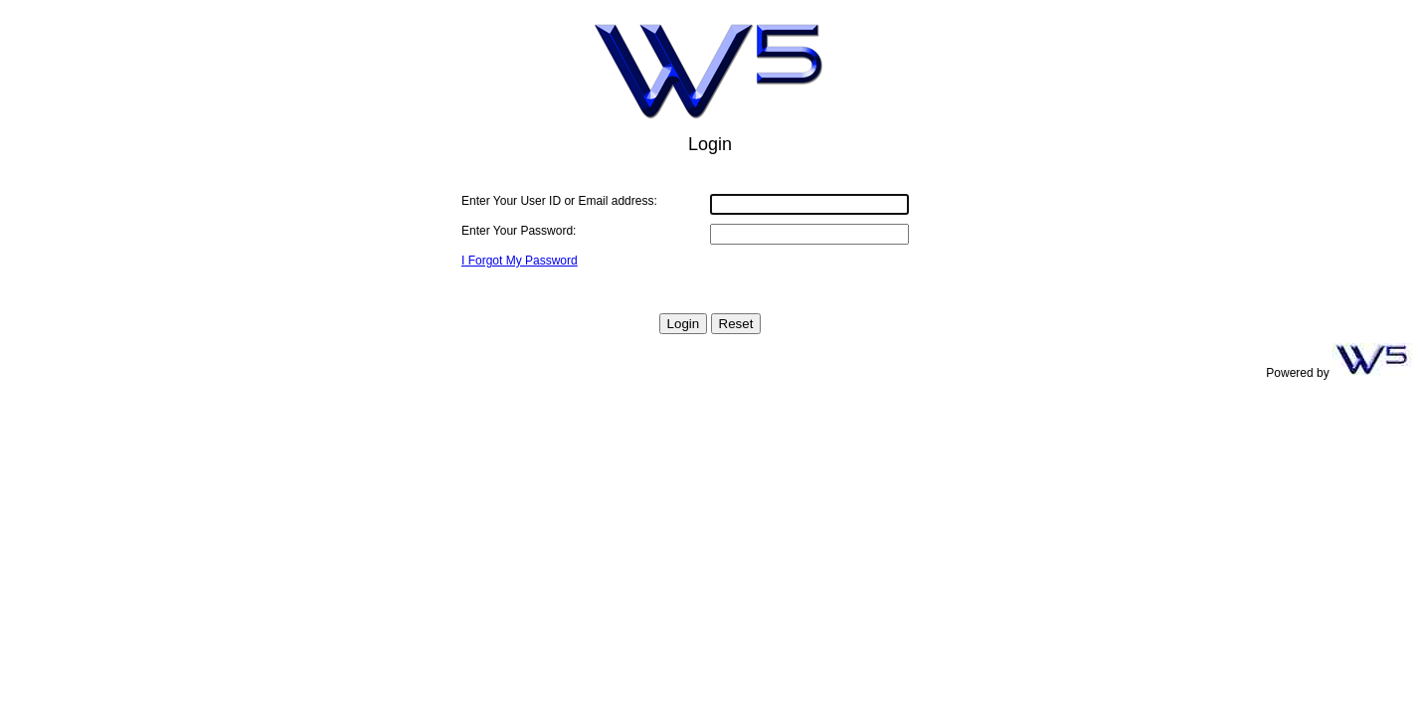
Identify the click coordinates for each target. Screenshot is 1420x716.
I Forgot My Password (519, 261)
